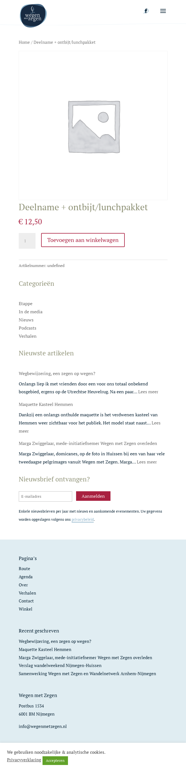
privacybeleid (83, 519)
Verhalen (28, 336)
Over (23, 585)
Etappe (25, 303)
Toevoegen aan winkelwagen (83, 240)
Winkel (25, 609)
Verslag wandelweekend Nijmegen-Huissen (60, 665)
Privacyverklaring (24, 759)
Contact (26, 601)
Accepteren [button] (55, 760)
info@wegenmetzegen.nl (43, 726)
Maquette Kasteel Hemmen (46, 404)
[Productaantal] (27, 241)
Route (24, 568)
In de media (31, 312)
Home (24, 42)
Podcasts (27, 328)
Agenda (26, 576)
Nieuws (26, 320)
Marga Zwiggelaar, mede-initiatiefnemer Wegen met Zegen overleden (88, 443)
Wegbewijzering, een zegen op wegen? (57, 373)
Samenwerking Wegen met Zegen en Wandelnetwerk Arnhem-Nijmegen (87, 673)
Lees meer (148, 392)
